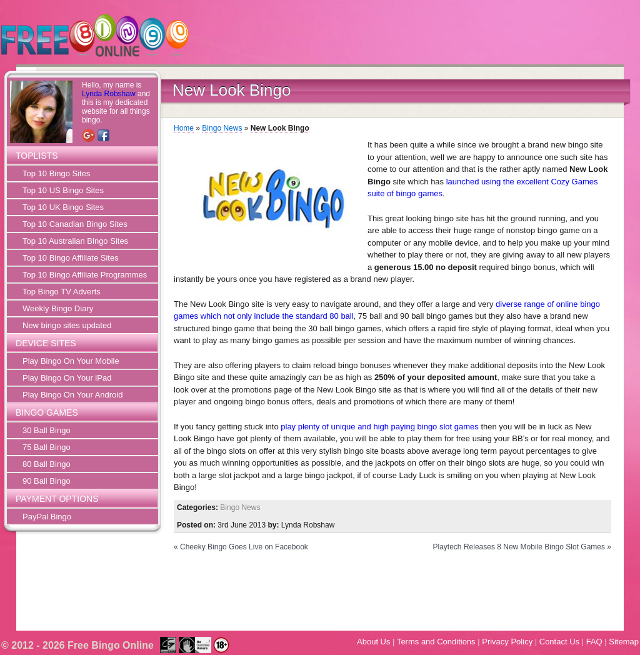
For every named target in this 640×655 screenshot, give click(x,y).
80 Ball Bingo (46, 464)
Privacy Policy (507, 641)
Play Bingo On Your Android (72, 394)
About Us (373, 641)
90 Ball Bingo (46, 481)
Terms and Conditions (436, 641)
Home (184, 128)
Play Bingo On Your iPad (66, 377)
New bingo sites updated (66, 325)
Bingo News (222, 128)
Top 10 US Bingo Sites (63, 190)
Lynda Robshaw (109, 93)
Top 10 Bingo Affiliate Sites (70, 257)
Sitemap (624, 641)
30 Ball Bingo (46, 430)
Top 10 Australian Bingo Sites (75, 241)
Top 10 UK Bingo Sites (63, 207)
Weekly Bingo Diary (57, 308)
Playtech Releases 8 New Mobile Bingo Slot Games (519, 546)
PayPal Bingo (46, 516)
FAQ (594, 641)
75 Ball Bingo (46, 447)
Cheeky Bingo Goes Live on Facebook (244, 546)
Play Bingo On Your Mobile (70, 361)
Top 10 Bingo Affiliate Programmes (84, 274)
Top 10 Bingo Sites (56, 173)
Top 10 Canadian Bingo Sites (75, 224)
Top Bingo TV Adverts (61, 291)
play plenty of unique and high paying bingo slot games (380, 426)
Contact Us (559, 641)
